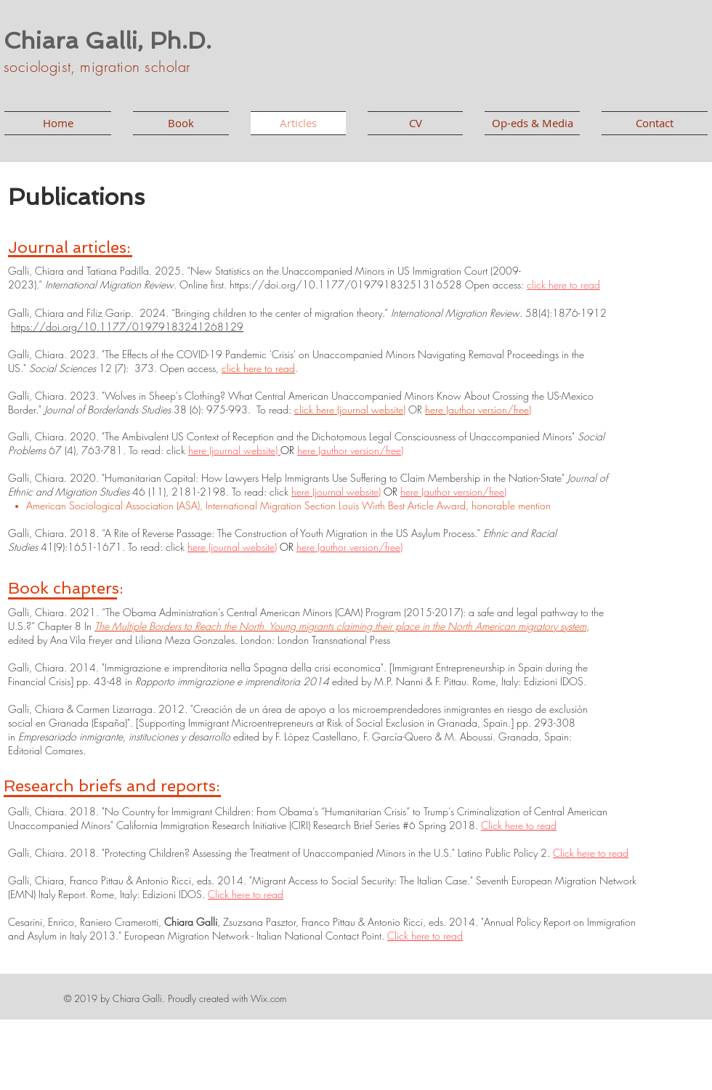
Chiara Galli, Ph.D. (107, 40)
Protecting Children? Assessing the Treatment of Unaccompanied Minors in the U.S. (278, 853)
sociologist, (42, 66)
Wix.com (268, 998)
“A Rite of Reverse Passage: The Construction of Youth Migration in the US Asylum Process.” (291, 533)
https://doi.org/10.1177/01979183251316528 (346, 284)
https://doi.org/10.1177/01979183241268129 (127, 327)
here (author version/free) (478, 409)
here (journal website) (234, 450)
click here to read (563, 284)
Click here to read (519, 825)
